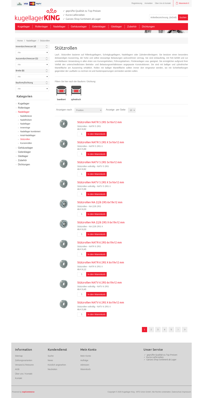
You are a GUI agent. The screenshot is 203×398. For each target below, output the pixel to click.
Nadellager (31, 40)
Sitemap (19, 356)
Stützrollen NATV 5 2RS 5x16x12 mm (99, 162)
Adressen (84, 365)
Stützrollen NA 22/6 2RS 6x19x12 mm (99, 202)
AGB (17, 369)
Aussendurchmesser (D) (27, 58)
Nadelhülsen (26, 120)
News (50, 360)
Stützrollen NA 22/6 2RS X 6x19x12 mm (101, 222)
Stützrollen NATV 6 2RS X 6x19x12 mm (100, 302)
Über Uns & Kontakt (163, 3)
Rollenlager (24, 107)
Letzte (184, 329)
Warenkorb (85, 369)
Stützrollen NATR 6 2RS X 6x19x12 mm (100, 262)
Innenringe (25, 127)
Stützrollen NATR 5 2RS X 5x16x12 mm (100, 142)
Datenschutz (177, 392)
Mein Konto (85, 356)
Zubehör (22, 160)
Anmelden (149, 3)
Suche (51, 356)
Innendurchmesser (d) (26, 46)
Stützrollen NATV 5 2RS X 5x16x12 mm (100, 182)
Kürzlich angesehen (57, 365)
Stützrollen (25, 139)
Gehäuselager (25, 148)
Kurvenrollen (26, 143)
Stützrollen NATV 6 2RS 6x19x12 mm (99, 282)
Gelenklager (24, 152)
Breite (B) (20, 70)
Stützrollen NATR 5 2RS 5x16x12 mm (99, 122)
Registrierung (137, 3)
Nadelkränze (26, 116)
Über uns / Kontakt (23, 374)
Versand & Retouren (24, 365)
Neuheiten (52, 369)
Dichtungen (24, 164)
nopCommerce (28, 392)
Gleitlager (23, 156)
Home (20, 40)
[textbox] (163, 17)
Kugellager (23, 103)
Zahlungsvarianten (23, 360)
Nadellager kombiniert (30, 131)
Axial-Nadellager (28, 135)
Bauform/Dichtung (24, 82)
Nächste (178, 329)
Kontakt (18, 378)
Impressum (186, 392)
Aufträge (84, 360)
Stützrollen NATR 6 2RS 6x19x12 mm (99, 242)
